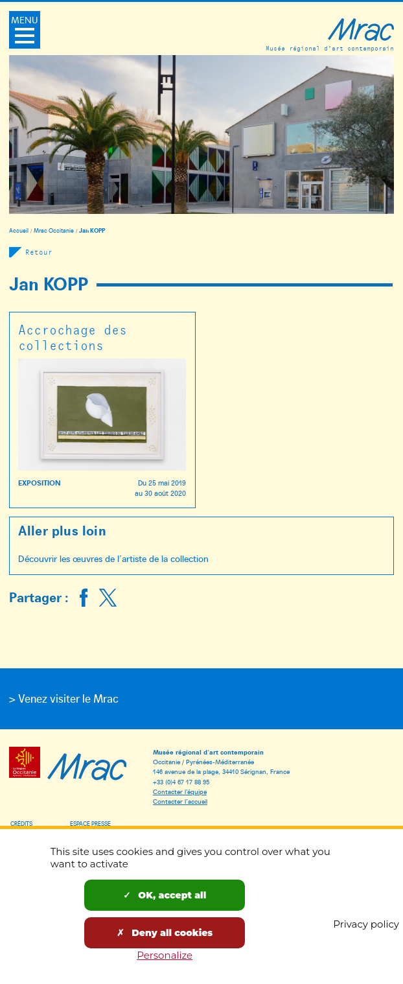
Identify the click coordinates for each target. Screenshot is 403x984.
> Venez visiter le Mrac (64, 698)
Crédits (21, 823)
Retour (38, 252)
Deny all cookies (165, 933)
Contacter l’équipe (180, 791)
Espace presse (90, 823)
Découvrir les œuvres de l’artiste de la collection (113, 558)
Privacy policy (366, 924)
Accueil (19, 230)
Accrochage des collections (72, 336)
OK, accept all (164, 895)
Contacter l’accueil (180, 801)
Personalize (164, 955)
